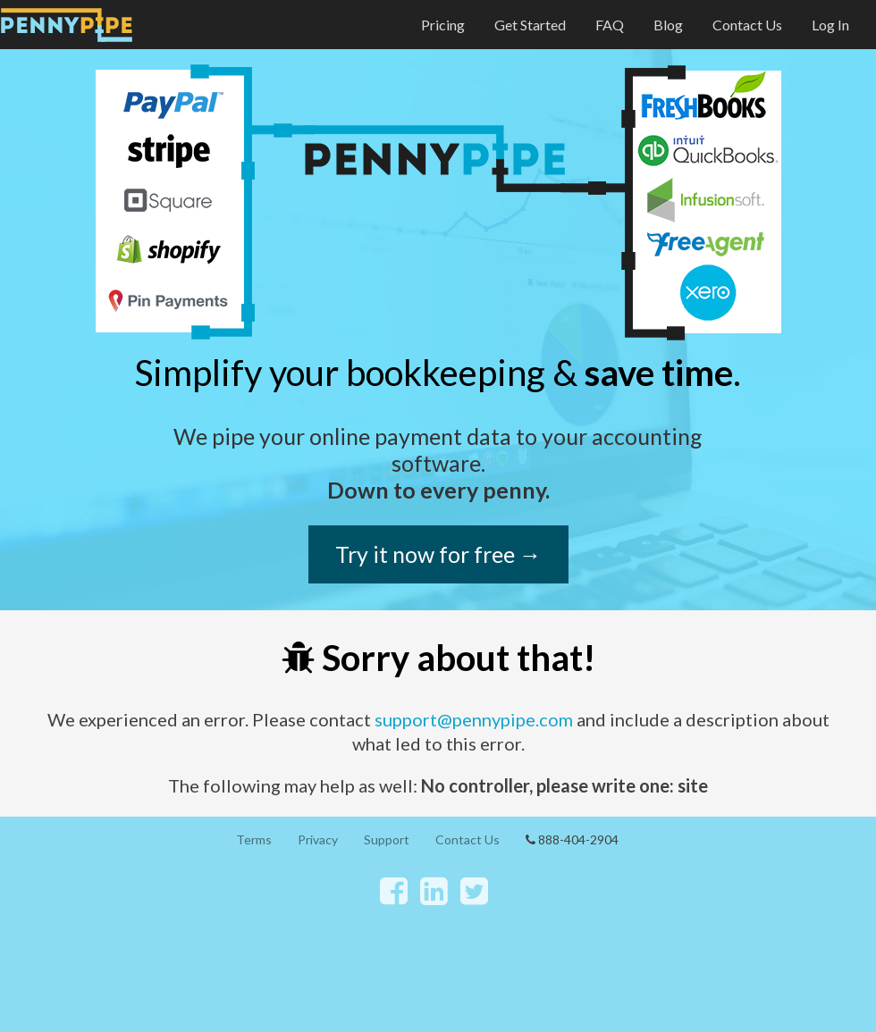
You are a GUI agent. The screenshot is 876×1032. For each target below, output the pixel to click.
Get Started (530, 24)
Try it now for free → (438, 554)
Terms (254, 839)
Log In (830, 24)
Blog (668, 24)
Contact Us (747, 24)
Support (386, 839)
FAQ (609, 24)
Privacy (318, 839)
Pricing (443, 24)
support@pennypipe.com (474, 719)
